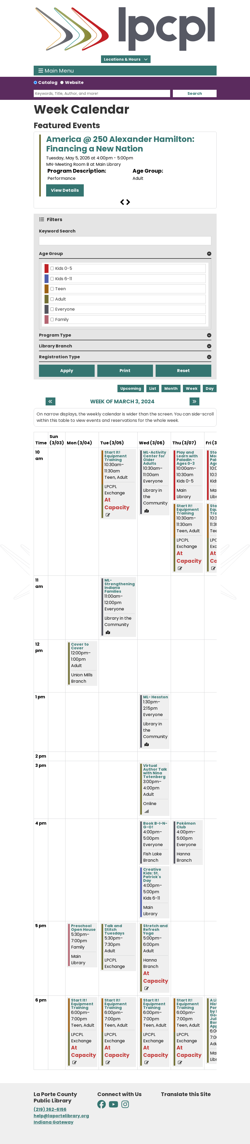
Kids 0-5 (63, 268)
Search (194, 93)
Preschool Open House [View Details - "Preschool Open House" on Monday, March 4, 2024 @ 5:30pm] (83, 927)
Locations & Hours (122, 59)
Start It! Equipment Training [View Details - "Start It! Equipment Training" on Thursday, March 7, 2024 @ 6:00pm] (188, 1003)
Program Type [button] (55, 335)
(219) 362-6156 (50, 1109)
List (152, 388)
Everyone (65, 309)
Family (62, 319)
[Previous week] (50, 401)
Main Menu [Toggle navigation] (56, 70)
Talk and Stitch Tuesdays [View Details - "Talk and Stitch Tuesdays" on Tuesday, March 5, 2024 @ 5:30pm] (114, 929)
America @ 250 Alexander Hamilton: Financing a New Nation (120, 144)
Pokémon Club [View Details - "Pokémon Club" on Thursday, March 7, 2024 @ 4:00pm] (186, 825)
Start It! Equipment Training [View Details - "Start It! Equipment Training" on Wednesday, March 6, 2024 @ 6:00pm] (154, 1003)
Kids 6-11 (63, 279)
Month (171, 388)
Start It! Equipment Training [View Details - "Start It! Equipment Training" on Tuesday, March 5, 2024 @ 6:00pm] (115, 1003)
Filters (56, 219)
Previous (122, 202)
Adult (60, 299)
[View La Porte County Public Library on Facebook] (102, 1106)
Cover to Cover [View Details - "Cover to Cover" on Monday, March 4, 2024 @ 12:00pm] (80, 646)
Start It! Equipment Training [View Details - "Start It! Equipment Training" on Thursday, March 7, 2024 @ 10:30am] (188, 509)
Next (128, 202)
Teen (60, 289)
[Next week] (194, 401)
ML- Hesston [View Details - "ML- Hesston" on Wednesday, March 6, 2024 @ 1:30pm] (155, 697)
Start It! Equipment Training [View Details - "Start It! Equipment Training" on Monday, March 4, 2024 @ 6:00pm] (82, 1003)
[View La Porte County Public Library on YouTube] (113, 1106)
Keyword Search (57, 231)
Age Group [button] (51, 254)
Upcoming (130, 388)
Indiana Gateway (53, 1122)
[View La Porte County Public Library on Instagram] (125, 1106)
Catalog (48, 82)
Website (74, 82)
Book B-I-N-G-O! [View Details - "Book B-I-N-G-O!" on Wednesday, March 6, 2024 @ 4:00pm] (155, 825)
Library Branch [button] (55, 346)
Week (192, 388)
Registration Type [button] (59, 357)
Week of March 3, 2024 (122, 401)
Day (210, 388)
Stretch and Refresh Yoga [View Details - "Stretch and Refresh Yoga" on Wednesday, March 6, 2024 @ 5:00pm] (155, 929)
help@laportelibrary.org (61, 1116)
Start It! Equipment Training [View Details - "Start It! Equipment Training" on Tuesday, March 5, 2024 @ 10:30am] (115, 456)
